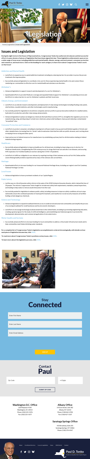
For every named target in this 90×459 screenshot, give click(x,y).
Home (4, 44)
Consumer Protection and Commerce (15, 125)
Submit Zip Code (45, 389)
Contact (66, 445)
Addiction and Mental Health (12, 71)
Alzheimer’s (6, 87)
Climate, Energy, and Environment (14, 101)
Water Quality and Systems (12, 218)
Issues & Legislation (43, 445)
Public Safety (6, 179)
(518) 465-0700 (67, 412)
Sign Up (45, 352)
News (51, 445)
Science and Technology (10, 200)
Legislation (45, 34)
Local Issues (6, 171)
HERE (33, 232)
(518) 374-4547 (67, 430)
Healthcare (5, 143)
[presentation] (45, 342)
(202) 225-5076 (27, 412)
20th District (59, 445)
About (20, 445)
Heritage (4, 161)
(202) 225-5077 (26, 414)
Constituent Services (30, 445)
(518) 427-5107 (66, 414)
